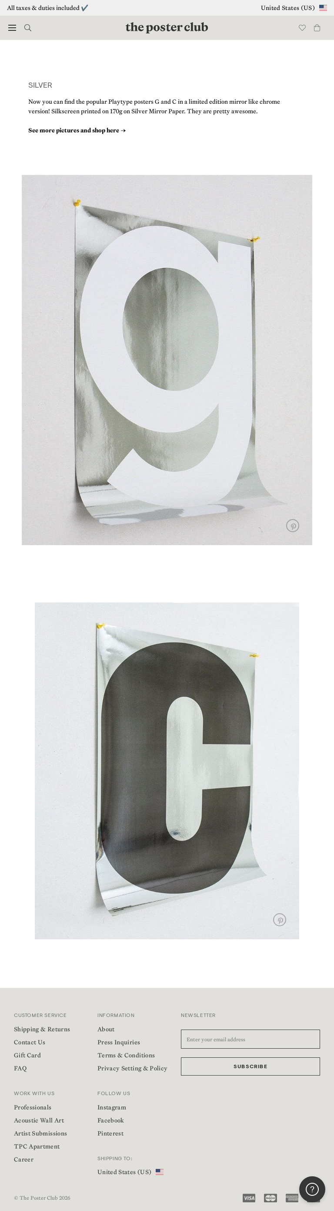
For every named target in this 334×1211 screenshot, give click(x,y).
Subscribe (250, 1066)
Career (23, 1159)
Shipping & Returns (42, 1029)
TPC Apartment (37, 1146)
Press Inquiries (118, 1042)
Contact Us (30, 1042)
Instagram (111, 1107)
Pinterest (110, 1133)
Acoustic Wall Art (39, 1120)
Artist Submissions (40, 1133)
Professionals (33, 1107)
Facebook (110, 1120)
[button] (12, 27)
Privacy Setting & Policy (132, 1068)
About (106, 1029)
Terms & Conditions (126, 1055)
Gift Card (27, 1055)
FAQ (20, 1068)
